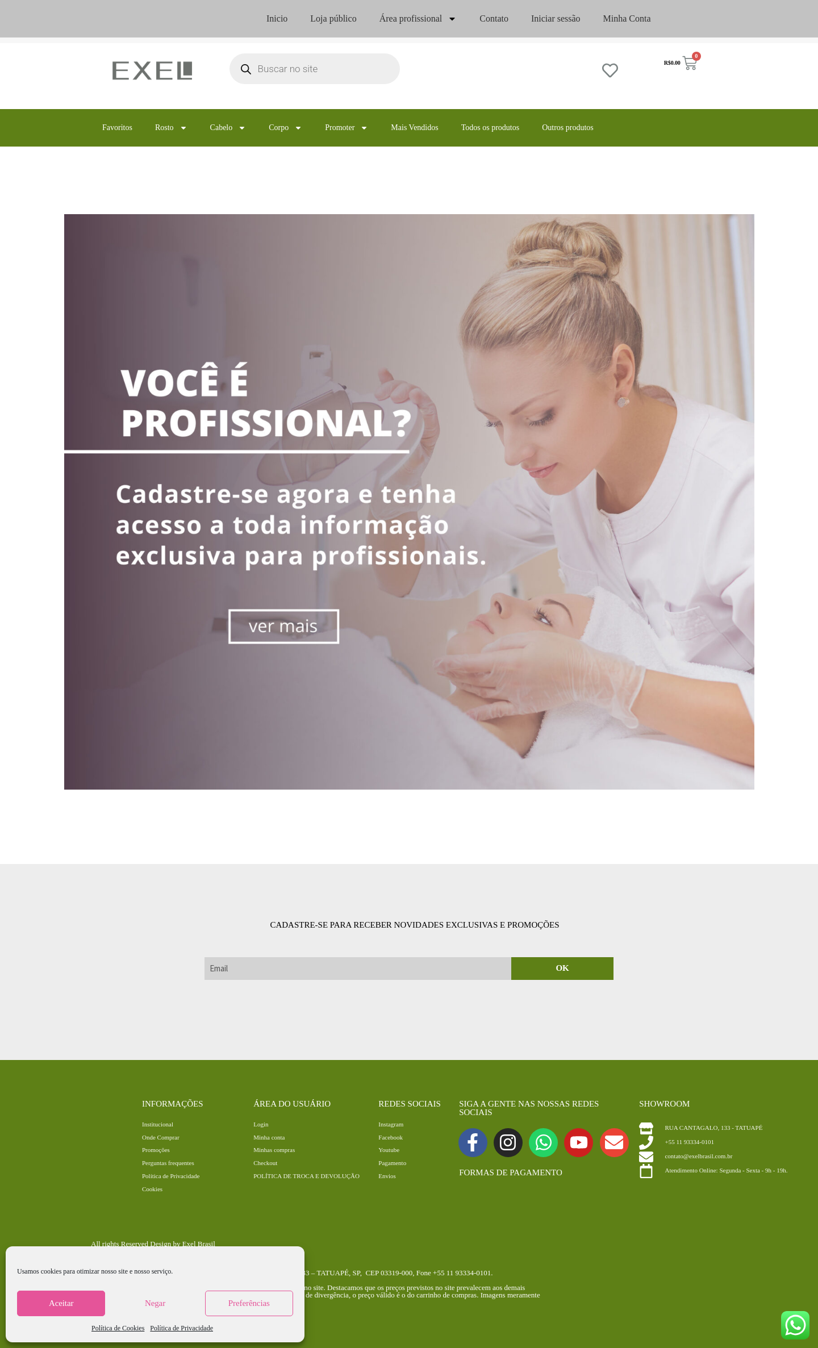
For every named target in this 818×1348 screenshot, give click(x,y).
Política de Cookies (117, 1328)
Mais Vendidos (414, 127)
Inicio (276, 18)
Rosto (171, 127)
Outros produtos (568, 127)
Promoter (346, 127)
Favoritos (117, 127)
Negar (155, 1303)
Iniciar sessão (556, 18)
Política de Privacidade (181, 1328)
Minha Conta (627, 18)
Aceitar (61, 1303)
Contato (493, 18)
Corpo (285, 127)
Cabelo (228, 127)
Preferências (249, 1303)
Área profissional (418, 19)
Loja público (333, 18)
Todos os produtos (490, 127)
